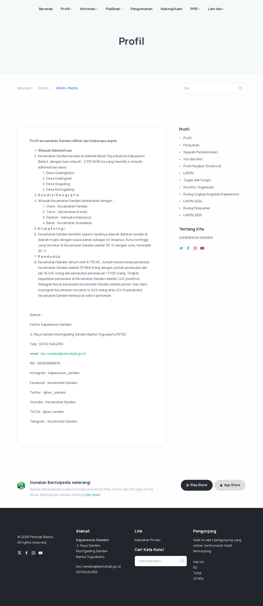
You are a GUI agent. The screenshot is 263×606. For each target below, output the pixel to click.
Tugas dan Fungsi (197, 180)
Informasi (89, 9)
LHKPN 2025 (192, 215)
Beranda (46, 9)
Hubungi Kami (171, 9)
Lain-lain (216, 9)
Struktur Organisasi (198, 187)
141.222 (198, 578)
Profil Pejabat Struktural (202, 166)
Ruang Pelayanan (196, 208)
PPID (195, 9)
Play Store (197, 485)
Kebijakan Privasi (147, 540)
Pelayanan (191, 145)
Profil (67, 9)
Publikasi (114, 9)
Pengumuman (141, 9)
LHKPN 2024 (192, 201)
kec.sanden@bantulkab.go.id (63, 353)
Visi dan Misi (193, 159)
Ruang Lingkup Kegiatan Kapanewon (211, 194)
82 (195, 567)
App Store (230, 485)
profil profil (67, 88)
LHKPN (188, 173)
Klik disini (93, 495)
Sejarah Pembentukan (200, 152)
